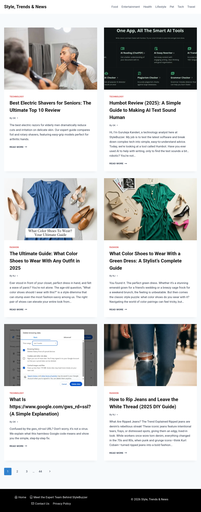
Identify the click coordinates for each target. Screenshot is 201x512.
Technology (17, 96)
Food (114, 6)
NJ (14, 275)
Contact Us (40, 503)
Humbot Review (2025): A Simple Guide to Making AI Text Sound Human (145, 110)
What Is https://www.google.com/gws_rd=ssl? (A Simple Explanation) (50, 407)
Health (147, 6)
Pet (172, 6)
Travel (191, 6)
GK (14, 118)
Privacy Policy (62, 503)
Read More (18, 146)
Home (20, 497)
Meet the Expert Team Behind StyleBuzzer (59, 497)
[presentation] (50, 59)
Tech (180, 6)
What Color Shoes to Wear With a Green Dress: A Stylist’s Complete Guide (146, 261)
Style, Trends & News (155, 499)
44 (40, 471)
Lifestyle (160, 6)
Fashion (14, 247)
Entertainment (131, 6)
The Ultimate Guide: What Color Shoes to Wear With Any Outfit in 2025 (45, 261)
